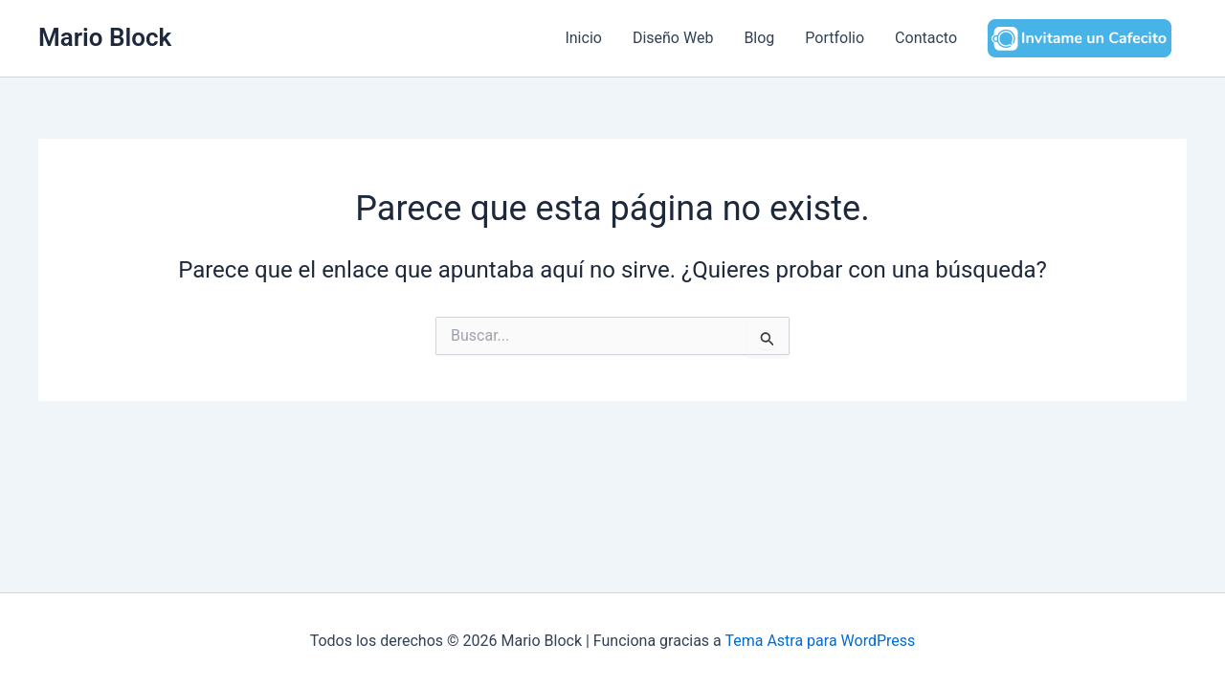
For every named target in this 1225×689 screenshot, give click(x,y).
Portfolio (834, 38)
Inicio (583, 38)
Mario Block (104, 37)
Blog (759, 38)
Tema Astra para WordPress (819, 641)
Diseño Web (673, 38)
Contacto (926, 38)
